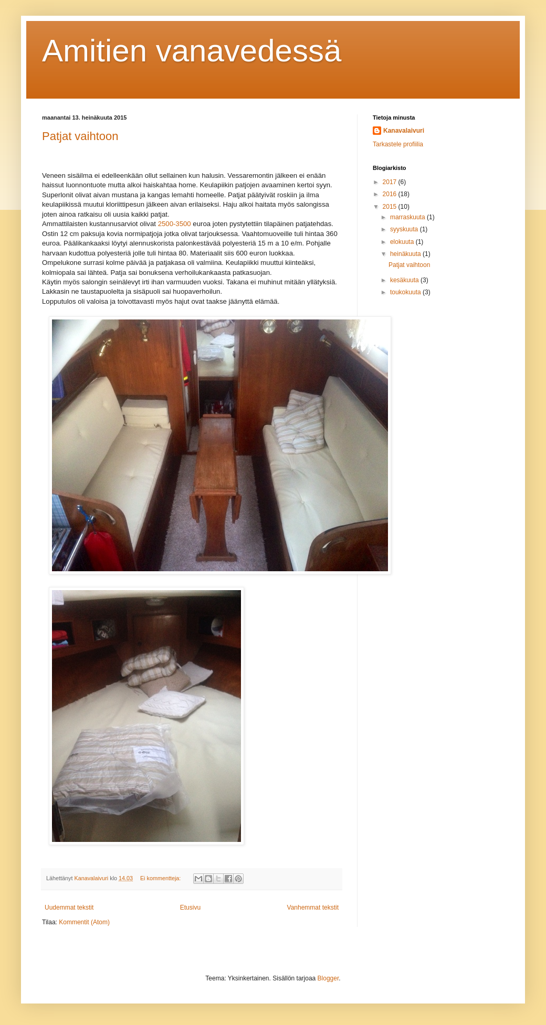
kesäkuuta (405, 280)
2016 (390, 194)
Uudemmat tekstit (69, 907)
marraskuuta (408, 217)
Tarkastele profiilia (398, 144)
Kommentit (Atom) (84, 922)
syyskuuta (405, 229)
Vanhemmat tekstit (313, 907)
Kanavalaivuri (403, 130)
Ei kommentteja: (161, 878)
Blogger (328, 978)
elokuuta (403, 241)
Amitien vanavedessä (191, 50)
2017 (390, 182)
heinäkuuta (406, 254)
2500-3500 (174, 224)
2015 (390, 206)
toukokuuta (406, 292)
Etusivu (190, 907)
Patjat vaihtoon (80, 136)
